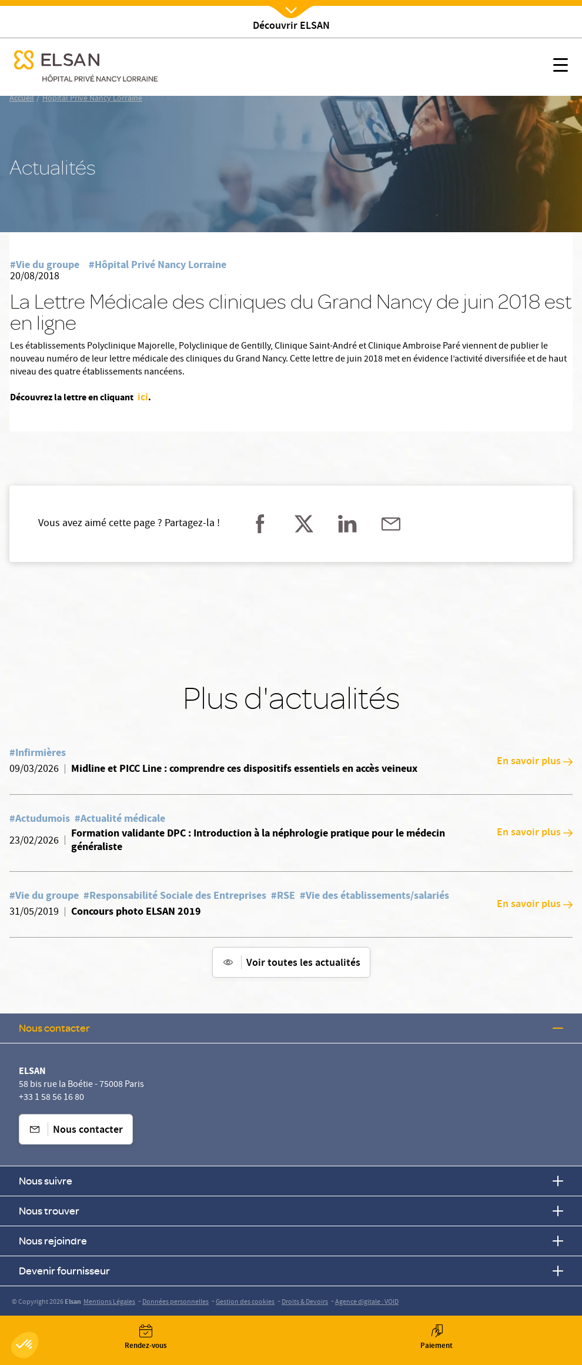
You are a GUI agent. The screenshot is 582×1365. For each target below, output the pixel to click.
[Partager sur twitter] (304, 523)
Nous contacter (291, 1028)
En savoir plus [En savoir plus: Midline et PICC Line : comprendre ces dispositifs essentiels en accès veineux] (535, 762)
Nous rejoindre (291, 1240)
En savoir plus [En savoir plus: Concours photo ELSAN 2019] (535, 904)
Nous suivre (291, 1180)
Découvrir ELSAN (291, 27)
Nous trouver (291, 1210)
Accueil (21, 99)
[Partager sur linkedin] (347, 523)
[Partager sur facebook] (260, 523)
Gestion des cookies (245, 1302)
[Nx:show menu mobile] (560, 67)
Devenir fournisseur (291, 1270)
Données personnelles (175, 1302)
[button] (25, 1345)
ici (141, 398)
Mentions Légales (109, 1302)
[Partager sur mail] (391, 523)
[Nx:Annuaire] (145, 1337)
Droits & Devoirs (305, 1302)
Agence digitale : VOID (367, 1302)
